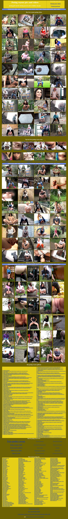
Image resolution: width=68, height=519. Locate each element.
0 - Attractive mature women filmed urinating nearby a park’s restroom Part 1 (49, 425)
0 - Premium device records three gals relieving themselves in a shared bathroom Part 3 (17, 396)
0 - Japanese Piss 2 (39, 370)
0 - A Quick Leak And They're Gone (8, 413)
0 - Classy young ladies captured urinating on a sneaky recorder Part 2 (14, 372)
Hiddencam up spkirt (16, 450)
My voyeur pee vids (40, 453)
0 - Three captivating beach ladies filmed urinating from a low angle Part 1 (15, 371)
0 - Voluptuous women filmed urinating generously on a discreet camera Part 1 (15, 374)
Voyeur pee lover (55, 6)
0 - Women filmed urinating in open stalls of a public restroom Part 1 (48, 419)
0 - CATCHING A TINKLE (40, 414)
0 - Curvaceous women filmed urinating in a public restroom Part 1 (48, 390)
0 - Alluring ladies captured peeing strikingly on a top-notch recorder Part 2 (15, 390)
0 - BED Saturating (39, 423)
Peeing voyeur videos (12, 9)
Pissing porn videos (55, 3)
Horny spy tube (16, 453)
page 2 (19, 9)
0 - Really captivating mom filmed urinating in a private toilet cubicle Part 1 (15, 373)
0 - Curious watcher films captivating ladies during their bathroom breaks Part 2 (16, 400)
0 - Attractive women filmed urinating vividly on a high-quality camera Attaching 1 (16, 421)
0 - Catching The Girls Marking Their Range (43, 432)
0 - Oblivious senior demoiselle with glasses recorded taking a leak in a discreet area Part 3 (18, 433)
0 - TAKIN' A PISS (5, 410)
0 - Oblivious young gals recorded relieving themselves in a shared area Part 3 (15, 407)
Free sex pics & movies (58, 453)
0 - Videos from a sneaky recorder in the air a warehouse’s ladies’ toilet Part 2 (49, 401)
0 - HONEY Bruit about (6, 429)
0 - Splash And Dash (5, 411)
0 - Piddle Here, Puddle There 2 (7, 431)
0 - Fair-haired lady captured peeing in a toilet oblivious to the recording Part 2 (50, 378)
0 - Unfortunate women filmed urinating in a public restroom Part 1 (48, 407)
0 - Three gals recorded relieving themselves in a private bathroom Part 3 (49, 437)
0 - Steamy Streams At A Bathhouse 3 (42, 436)
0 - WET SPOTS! (5, 386)
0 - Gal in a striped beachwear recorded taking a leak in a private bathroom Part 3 (16, 381)
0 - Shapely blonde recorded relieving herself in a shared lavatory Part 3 (48, 400)
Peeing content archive (48, 9)
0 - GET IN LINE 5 (39, 379)
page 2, (55, 9)
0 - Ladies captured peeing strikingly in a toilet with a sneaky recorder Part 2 (49, 402)
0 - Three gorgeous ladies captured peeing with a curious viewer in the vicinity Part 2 (17, 377)
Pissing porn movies (34, 509)
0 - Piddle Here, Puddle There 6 (7, 420)
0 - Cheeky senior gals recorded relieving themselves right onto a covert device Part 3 (17, 387)
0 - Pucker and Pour (39, 415)
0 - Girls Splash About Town (7, 397)
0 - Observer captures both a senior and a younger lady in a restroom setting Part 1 (16, 416)
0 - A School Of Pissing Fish (7, 395)
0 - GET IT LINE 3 (39, 424)
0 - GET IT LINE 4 (39, 433)
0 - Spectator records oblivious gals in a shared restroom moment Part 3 (49, 381)
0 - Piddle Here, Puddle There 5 (7, 434)
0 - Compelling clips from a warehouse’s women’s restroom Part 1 (47, 372)
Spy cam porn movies (57, 441)
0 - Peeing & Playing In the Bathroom (8, 417)
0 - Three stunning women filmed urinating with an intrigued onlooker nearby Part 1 (50, 435)
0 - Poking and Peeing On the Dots (42, 408)
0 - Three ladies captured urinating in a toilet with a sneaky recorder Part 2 (49, 389)
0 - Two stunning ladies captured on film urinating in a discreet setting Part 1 (49, 383)
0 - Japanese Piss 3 (39, 406)
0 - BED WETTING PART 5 (40, 396)
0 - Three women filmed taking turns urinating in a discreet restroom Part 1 (15, 403)
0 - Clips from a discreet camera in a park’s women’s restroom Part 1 (14, 428)
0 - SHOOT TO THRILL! (40, 384)
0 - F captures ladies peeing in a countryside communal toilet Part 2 (48, 368)
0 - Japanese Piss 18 (5, 370)
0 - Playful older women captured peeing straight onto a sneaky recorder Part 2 (16, 422)
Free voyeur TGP (16, 445)
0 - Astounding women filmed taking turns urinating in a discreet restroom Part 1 (50, 420)
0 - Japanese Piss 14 (5, 389)
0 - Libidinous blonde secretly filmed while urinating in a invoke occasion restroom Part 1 (17, 392)
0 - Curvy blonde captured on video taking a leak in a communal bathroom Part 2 (16, 425)
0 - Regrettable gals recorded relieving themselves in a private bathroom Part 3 (50, 416)
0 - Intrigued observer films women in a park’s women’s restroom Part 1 (14, 401)
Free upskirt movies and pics (40, 444)
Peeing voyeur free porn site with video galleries (35, 516)
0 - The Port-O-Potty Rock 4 (41, 380)
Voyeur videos (40, 447)
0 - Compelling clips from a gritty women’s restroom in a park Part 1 (14, 426)
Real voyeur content (57, 444)
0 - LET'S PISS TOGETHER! (7, 375)
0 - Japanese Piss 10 (5, 419)
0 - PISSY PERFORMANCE (6, 384)
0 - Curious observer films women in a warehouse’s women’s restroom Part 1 (49, 403)
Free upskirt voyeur (16, 441)
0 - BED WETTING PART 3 (40, 385)
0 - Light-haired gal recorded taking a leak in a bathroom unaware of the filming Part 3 (17, 398)
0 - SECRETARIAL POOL (40, 409)
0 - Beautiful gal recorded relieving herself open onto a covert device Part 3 (15, 424)
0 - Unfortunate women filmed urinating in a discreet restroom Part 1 (14, 376)
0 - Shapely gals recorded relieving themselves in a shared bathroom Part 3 (15, 380)
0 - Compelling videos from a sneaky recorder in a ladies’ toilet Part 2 (48, 367)
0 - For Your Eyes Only (6, 408)
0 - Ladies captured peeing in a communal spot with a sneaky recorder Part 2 (49, 369)
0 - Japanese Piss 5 (39, 382)
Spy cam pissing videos (34, 511)
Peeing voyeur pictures (30, 9)
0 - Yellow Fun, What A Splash (7, 394)
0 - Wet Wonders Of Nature (41, 391)
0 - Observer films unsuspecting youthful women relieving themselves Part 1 (15, 378)
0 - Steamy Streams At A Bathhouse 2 (42, 430)
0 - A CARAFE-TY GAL (40, 426)
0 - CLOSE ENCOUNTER (40, 404)
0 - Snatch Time (39, 421)
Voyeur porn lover (40, 441)
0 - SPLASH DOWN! (39, 431)
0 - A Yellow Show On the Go (41, 410)
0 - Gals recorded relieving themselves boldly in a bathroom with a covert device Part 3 (17, 412)
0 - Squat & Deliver (39, 397)
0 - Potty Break (4, 382)
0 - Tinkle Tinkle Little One (6, 385)
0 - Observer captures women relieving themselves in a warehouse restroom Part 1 (16, 402)
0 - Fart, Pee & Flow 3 (40, 427)
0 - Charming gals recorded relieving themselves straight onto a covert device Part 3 (51, 412)
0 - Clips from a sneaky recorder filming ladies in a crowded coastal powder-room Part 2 (17, 383)
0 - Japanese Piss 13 (5, 388)
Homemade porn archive (40, 450)
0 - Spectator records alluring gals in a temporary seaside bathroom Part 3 (15, 423)
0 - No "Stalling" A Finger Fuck (7, 399)
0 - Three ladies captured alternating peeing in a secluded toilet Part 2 (14, 427)
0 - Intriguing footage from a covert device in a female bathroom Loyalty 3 (49, 405)
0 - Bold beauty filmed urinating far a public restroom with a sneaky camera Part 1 (16, 414)
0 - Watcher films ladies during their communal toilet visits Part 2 (13, 409)
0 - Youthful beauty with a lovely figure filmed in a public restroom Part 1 (14, 393)
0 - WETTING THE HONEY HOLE (7, 404)
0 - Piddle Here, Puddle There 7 (7, 432)
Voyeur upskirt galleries (16, 448)
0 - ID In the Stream (39, 434)
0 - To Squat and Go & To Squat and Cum (9, 430)
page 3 (22, 9)
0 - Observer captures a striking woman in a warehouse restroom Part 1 (48, 375)
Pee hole (57, 447)
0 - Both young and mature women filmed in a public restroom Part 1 (48, 392)
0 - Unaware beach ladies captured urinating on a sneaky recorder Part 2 (49, 422)
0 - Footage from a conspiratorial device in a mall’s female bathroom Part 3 (49, 417)
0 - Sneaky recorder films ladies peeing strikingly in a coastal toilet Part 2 (49, 428)
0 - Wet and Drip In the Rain (7, 406)
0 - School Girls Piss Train (6, 391)
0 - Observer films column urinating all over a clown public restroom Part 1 (49, 429)
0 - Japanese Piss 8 (5, 379)
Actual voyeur (58, 450)
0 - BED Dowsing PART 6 (6, 405)
